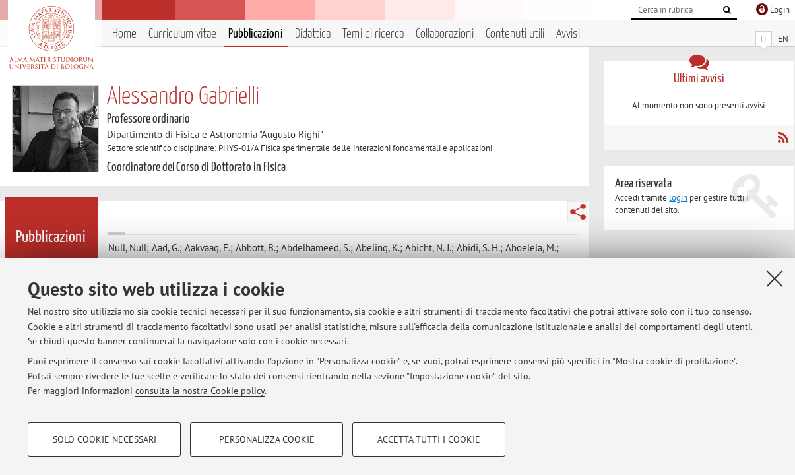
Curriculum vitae (182, 34)
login (678, 197)
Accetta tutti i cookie (428, 439)
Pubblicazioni (255, 34)
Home (124, 34)
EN (783, 38)
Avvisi (568, 34)
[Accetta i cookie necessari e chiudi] (774, 278)
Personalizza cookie (267, 439)
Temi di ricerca (373, 34)
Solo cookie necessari (104, 439)
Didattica (313, 34)
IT (763, 38)
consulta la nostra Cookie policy (200, 390)
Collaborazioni (445, 34)
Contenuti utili (515, 34)
